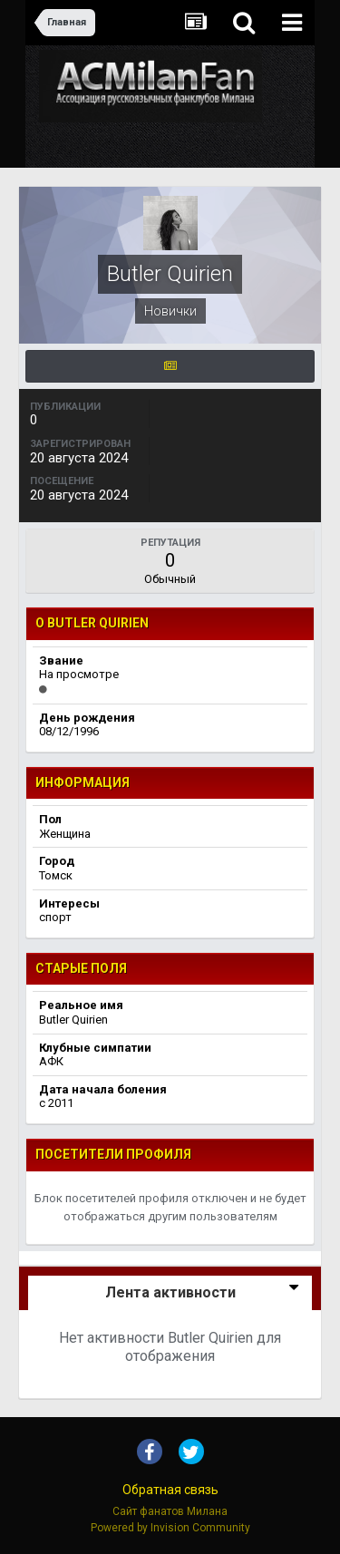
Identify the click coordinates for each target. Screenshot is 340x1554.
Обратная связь (170, 1489)
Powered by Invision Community (170, 1527)
